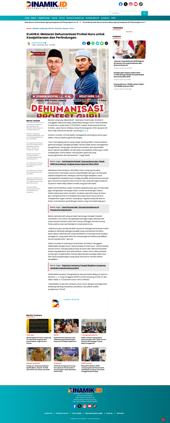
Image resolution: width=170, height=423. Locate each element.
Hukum (54, 18)
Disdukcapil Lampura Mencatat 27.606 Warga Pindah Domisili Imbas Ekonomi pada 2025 (129, 75)
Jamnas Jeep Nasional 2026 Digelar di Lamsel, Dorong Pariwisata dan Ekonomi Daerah (129, 63)
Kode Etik (48, 413)
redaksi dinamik (38, 43)
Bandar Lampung (40, 28)
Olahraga (105, 18)
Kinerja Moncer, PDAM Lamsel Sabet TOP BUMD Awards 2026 (129, 85)
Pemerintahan (44, 18)
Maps (84, 130)
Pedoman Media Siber (93, 413)
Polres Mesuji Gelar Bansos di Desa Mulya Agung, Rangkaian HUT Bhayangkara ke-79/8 (116, 22)
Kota (72, 28)
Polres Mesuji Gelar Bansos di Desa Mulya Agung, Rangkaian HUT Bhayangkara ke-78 (48, 22)
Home (27, 18)
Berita (33, 18)
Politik (62, 18)
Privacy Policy (62, 413)
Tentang (120, 413)
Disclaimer (76, 413)
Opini (113, 18)
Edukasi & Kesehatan (75, 18)
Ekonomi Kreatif (92, 18)
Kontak (109, 413)
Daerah (58, 28)
